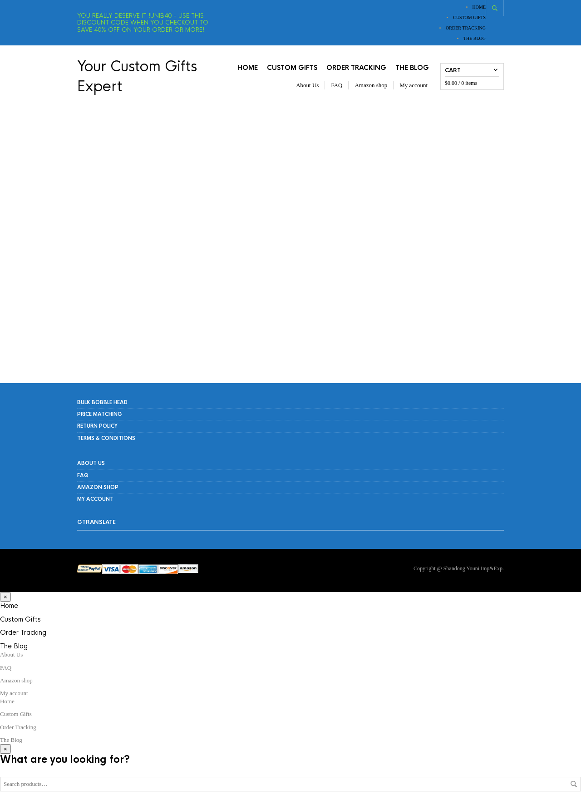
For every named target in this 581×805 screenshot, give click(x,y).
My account (413, 85)
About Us (307, 85)
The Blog (474, 38)
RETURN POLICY (97, 426)
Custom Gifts (469, 17)
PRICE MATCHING (99, 414)
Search (573, 784)
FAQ (336, 85)
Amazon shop (371, 85)
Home (479, 7)
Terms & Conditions (106, 438)
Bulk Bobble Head (102, 402)
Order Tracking (466, 27)
